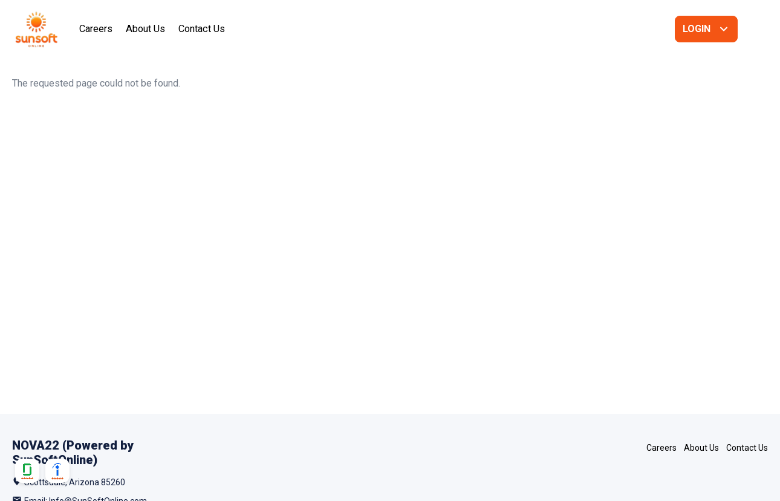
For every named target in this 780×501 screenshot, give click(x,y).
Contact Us (201, 28)
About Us (145, 28)
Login (696, 28)
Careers (95, 28)
